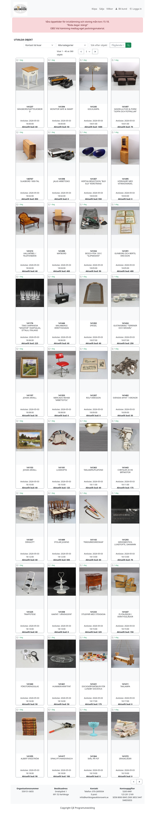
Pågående (117, 45)
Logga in (135, 8)
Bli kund (121, 8)
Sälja (101, 8)
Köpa (94, 8)
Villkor (109, 8)
